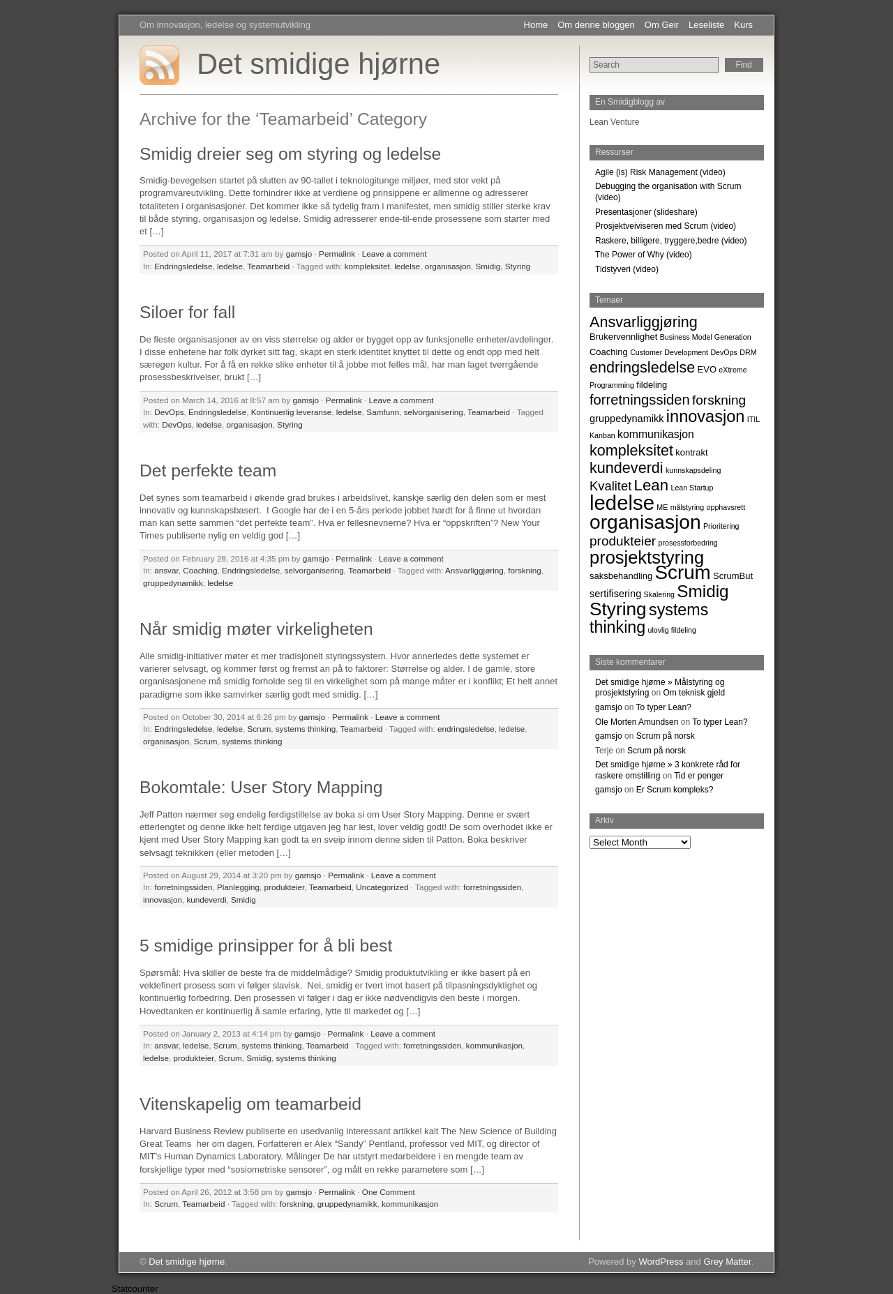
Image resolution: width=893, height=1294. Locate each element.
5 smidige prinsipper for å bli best (266, 945)
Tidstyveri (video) (627, 269)
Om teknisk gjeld (694, 693)
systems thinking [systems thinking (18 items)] (649, 618)
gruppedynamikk (173, 582)
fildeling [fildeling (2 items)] (651, 384)
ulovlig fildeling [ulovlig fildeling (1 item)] (672, 630)
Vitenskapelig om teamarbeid (250, 1103)
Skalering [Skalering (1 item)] (659, 594)
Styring (517, 266)
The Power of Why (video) (643, 254)
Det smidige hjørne (318, 63)
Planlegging (238, 886)
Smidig (488, 266)
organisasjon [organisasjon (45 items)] (645, 522)
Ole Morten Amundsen (636, 722)
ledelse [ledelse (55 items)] (622, 502)
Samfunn (382, 411)
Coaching (200, 570)
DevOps (168, 411)
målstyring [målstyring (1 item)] (687, 507)
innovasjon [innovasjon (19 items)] (705, 416)
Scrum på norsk (665, 736)
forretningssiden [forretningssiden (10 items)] (640, 399)
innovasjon (162, 899)
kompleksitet (367, 266)
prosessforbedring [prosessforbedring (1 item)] (687, 543)
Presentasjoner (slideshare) (646, 212)
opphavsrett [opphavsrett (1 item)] (726, 507)
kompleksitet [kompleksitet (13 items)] (631, 450)
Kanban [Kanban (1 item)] (602, 435)
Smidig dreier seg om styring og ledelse (290, 153)
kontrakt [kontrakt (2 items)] (691, 452)
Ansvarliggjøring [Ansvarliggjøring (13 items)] (644, 322)
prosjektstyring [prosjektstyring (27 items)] (647, 557)
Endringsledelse (183, 266)
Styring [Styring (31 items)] (618, 609)
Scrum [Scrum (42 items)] (682, 572)
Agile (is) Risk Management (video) (660, 172)
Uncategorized (382, 886)
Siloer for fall (187, 312)
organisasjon (448, 266)
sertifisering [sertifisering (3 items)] (615, 593)
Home (536, 25)
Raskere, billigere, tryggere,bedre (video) (670, 241)
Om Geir (662, 25)
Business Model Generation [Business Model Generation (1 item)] (705, 337)
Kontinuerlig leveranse (291, 411)
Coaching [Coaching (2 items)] (609, 352)
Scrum (259, 728)
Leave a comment (394, 253)
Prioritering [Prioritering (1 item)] (721, 526)
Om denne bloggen (596, 25)
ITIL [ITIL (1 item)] (753, 419)
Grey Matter (727, 1261)
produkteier (284, 886)
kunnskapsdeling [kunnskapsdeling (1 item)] (693, 470)
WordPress (660, 1261)
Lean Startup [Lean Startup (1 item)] (691, 487)
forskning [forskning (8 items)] (719, 400)
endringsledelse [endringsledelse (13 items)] (642, 367)
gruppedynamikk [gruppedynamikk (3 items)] (627, 418)
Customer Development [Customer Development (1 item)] (669, 352)
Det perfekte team (208, 470)
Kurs (743, 25)
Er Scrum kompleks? (675, 790)
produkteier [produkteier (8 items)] (623, 541)
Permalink (337, 253)
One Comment (388, 1191)
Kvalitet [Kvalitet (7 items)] (610, 486)
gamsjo (299, 253)
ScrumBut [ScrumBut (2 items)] (733, 576)
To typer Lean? (663, 707)
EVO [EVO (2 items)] (707, 369)
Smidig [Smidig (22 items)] (702, 591)
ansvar (166, 570)
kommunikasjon (494, 1045)
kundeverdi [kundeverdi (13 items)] (626, 467)
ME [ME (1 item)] (662, 507)
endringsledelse (466, 728)
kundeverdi (206, 899)
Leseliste (706, 25)
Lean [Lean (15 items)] (651, 485)
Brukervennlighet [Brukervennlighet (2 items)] (623, 336)
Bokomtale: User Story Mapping (261, 787)
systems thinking (306, 728)
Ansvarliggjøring (474, 570)
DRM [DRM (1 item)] (748, 352)
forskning (524, 570)
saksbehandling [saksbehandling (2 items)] (621, 576)
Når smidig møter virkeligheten (256, 628)
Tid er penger (698, 776)
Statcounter (135, 1289)
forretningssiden (183, 886)
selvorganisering (433, 411)
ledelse (230, 266)
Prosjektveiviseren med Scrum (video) (665, 226)
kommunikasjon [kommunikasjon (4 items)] (655, 434)
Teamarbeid (268, 266)
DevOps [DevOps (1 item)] (723, 352)
